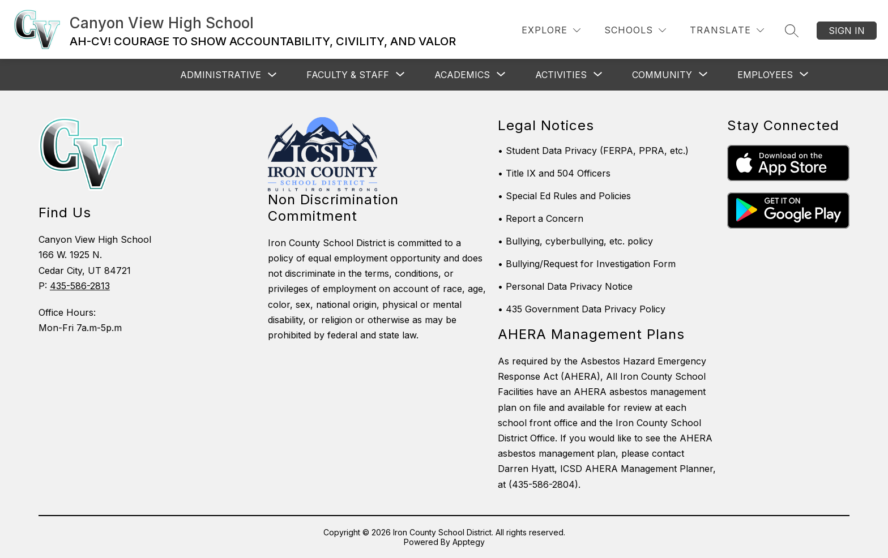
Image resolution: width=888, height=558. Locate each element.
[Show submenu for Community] (662, 74)
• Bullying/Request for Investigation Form (587, 263)
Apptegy (468, 542)
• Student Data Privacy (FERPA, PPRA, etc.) (593, 150)
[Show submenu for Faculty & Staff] (347, 74)
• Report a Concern (540, 218)
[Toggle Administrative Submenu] (272, 75)
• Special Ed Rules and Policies (564, 195)
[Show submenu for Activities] (561, 74)
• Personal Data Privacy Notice (565, 286)
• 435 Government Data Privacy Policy (581, 309)
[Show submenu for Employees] (765, 74)
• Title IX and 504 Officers (554, 173)
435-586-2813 (80, 285)
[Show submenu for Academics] (462, 74)
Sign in (847, 30)
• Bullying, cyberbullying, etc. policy (575, 241)
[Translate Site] (727, 30)
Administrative (220, 74)
